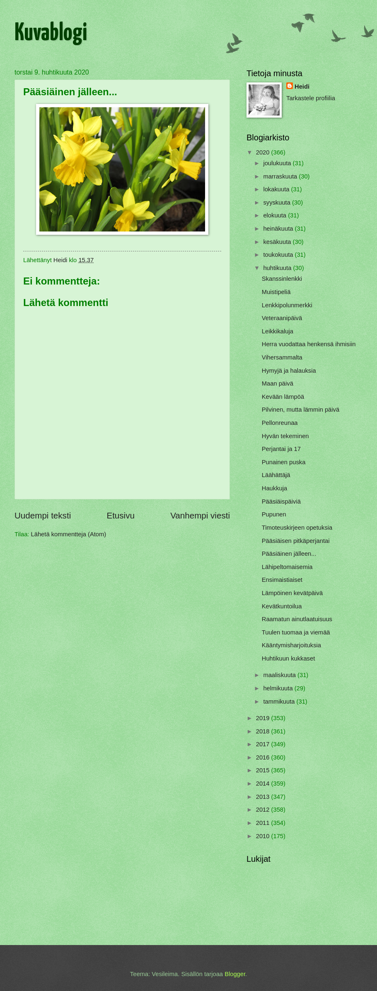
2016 (263, 757)
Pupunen (274, 514)
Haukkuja (274, 488)
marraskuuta (281, 176)
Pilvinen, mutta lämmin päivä (300, 409)
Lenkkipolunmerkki (287, 305)
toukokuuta (279, 254)
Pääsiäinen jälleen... (289, 553)
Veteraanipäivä (282, 318)
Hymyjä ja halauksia (289, 370)
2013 (263, 796)
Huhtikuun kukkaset (288, 658)
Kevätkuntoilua (282, 606)
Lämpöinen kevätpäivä (292, 593)
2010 (263, 836)
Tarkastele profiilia (310, 98)
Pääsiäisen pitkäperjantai (296, 541)
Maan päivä (277, 383)
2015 (263, 770)
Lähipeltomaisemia (287, 567)
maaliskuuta (280, 675)
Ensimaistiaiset (282, 579)
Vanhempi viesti (200, 515)
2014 (263, 783)
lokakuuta (277, 189)
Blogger (235, 974)
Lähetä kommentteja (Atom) (68, 534)
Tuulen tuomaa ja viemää (296, 632)
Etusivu (120, 515)
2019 (263, 718)
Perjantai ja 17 (281, 449)
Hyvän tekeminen (285, 436)
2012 (263, 809)
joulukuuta (277, 163)
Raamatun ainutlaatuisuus (297, 619)
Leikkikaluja (277, 331)
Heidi (302, 86)
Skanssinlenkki (282, 278)
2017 (263, 744)
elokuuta (275, 215)
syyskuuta (277, 202)
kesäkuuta (277, 242)
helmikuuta (278, 688)
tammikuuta (279, 701)
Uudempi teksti (43, 515)
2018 (263, 731)
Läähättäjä (276, 475)
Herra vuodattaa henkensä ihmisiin (309, 344)
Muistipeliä (276, 292)
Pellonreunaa (280, 423)
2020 (263, 152)
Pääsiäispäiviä (281, 501)
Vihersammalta (282, 357)
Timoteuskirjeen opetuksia (297, 527)
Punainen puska (284, 462)
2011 (263, 823)
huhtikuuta (278, 268)
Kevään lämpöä (283, 396)
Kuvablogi (51, 33)
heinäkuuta (279, 228)
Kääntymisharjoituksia (291, 645)
